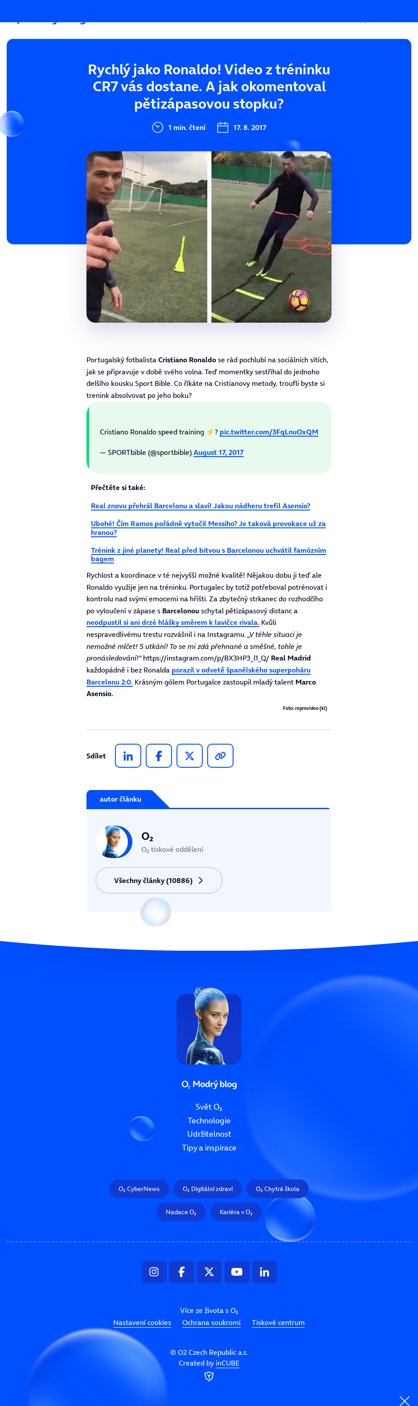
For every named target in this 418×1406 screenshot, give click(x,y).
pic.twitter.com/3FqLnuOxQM (269, 432)
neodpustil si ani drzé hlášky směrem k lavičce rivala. (172, 622)
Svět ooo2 (150, 83)
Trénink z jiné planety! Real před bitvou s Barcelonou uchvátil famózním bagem (208, 554)
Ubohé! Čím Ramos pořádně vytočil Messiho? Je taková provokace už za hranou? (208, 528)
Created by (209, 1371)
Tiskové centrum (278, 1322)
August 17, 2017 (218, 452)
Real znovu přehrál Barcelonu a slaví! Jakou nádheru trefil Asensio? (200, 506)
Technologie (209, 1121)
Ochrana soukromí (211, 1322)
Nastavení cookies (142, 1322)
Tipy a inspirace (209, 1148)
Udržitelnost (209, 1134)
